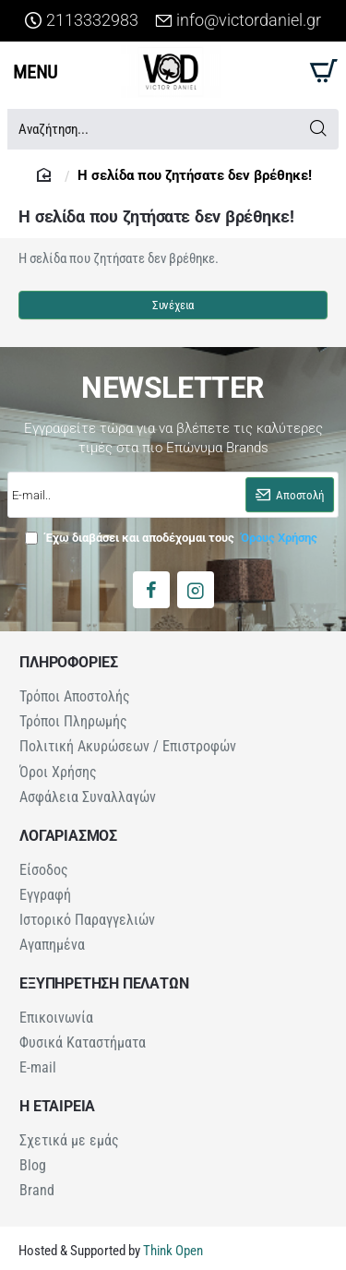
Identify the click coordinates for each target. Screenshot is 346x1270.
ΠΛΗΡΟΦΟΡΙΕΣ (68, 662)
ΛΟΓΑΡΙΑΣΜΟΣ (68, 830)
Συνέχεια (173, 305)
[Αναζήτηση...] (318, 129)
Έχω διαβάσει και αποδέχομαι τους (173, 538)
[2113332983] (81, 20)
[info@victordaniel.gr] (238, 20)
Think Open (171, 1234)
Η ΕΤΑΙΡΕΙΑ (57, 1093)
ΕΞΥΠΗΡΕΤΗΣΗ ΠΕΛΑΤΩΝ (103, 974)
